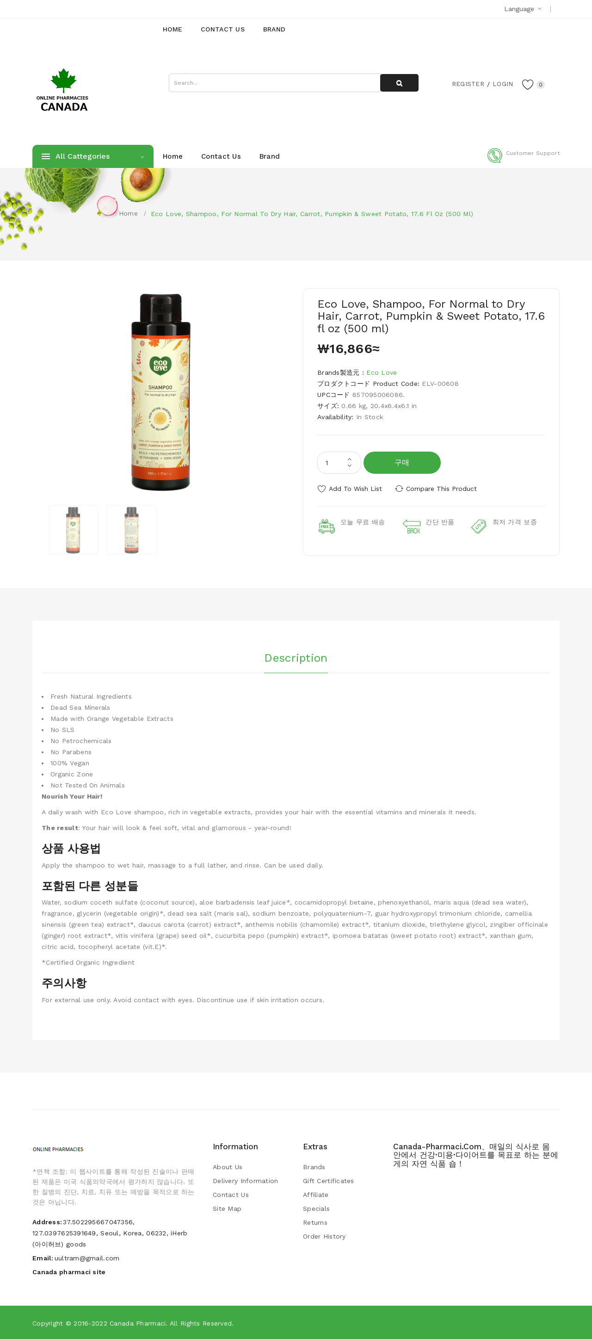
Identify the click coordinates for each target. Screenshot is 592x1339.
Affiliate (316, 1194)
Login (502, 83)
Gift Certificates (328, 1180)
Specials (316, 1208)
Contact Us (231, 1194)
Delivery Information (245, 1180)
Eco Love (381, 372)
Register (467, 83)
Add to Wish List (355, 488)
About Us (227, 1167)
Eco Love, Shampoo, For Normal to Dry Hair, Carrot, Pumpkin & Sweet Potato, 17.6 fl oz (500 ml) (312, 213)
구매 (402, 462)
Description (295, 657)
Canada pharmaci (138, 1323)
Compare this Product (442, 488)
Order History (324, 1236)
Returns (315, 1222)
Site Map (227, 1208)
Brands (314, 1167)
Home (128, 213)
